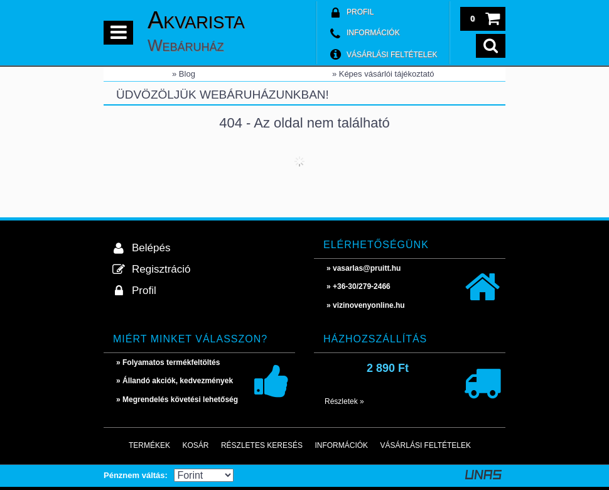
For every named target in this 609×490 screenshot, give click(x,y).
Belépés (151, 248)
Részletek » (344, 401)
